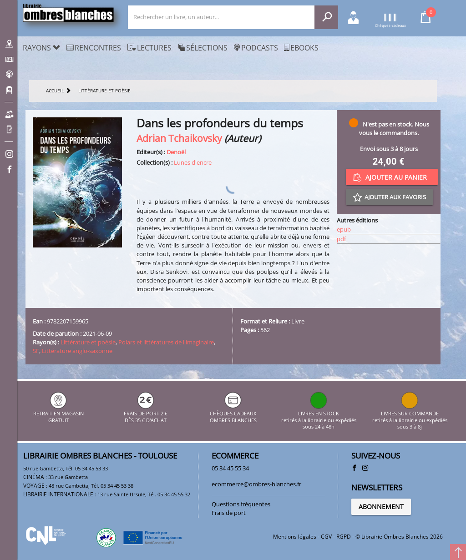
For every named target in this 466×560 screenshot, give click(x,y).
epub (344, 229)
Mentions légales (294, 536)
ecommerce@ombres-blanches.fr (256, 484)
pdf (341, 239)
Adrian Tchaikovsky (179, 138)
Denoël (176, 152)
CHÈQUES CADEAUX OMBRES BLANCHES (233, 414)
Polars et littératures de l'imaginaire (166, 342)
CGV (326, 536)
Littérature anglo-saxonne (77, 351)
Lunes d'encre (193, 162)
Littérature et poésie (88, 342)
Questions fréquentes (241, 504)
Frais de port (229, 513)
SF (36, 351)
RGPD (343, 536)
